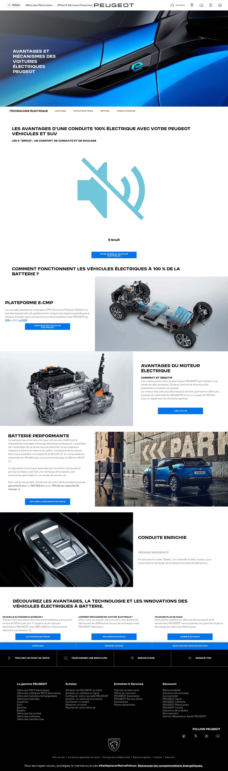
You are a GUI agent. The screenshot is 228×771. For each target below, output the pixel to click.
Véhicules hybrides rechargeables (37, 696)
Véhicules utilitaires (28, 716)
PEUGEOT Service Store (128, 699)
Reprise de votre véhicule (80, 707)
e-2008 (23, 320)
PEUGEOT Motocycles (176, 704)
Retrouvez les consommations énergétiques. (171, 765)
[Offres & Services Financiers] (75, 5)
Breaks (21, 710)
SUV (19, 704)
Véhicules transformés (30, 719)
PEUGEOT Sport (172, 699)
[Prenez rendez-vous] (201, 5)
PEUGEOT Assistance (127, 696)
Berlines (21, 707)
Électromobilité (172, 690)
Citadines (22, 701)
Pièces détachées (124, 704)
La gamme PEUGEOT (32, 683)
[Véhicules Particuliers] (38, 5)
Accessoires (121, 701)
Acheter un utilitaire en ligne (82, 693)
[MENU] (14, 5)
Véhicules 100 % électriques (33, 690)
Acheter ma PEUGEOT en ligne (83, 690)
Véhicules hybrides (28, 699)
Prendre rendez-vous (126, 690)
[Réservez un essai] (220, 5)
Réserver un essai (76, 704)
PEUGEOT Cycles (173, 707)
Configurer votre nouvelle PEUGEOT (86, 696)
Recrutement (171, 713)
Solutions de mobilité (175, 710)
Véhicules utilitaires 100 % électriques (39, 693)
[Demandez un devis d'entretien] (210, 5)
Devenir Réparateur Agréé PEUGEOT (184, 716)
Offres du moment (125, 693)
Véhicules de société (29, 713)
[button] (177, 5)
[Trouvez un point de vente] (192, 5)
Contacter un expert (77, 701)
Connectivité (170, 696)
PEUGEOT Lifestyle (174, 701)
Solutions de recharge (176, 693)
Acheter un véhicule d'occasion (84, 699)
